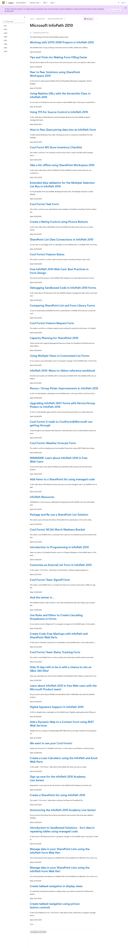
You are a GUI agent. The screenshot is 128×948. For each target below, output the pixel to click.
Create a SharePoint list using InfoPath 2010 (57, 795)
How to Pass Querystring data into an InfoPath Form (63, 129)
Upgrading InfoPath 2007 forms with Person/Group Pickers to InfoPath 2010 (62, 404)
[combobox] (13, 21)
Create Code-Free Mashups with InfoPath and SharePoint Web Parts (59, 635)
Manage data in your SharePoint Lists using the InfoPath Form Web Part (60, 850)
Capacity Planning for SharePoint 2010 (54, 338)
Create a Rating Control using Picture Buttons (59, 221)
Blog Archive (41, 19)
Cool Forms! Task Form (44, 204)
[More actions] (96, 18)
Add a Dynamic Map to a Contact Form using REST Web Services (62, 723)
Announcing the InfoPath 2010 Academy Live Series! (63, 810)
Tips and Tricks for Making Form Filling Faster (58, 57)
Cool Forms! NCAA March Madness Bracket (57, 529)
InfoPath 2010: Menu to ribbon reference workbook (62, 370)
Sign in (123, 3)
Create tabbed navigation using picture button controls (55, 905)
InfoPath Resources (42, 497)
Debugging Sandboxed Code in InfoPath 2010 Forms (63, 287)
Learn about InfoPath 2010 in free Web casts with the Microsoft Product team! (63, 687)
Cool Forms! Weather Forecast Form (53, 443)
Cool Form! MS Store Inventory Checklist (56, 147)
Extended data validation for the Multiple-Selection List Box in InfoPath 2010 (62, 184)
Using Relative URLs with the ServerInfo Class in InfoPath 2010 (60, 95)
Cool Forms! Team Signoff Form (50, 579)
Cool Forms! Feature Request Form (52, 323)
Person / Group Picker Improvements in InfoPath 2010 (64, 388)
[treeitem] (13, 25)
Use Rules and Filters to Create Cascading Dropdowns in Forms (56, 616)
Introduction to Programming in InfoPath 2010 (59, 547)
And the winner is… (42, 597)
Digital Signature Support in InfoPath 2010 (57, 707)
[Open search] (119, 3)
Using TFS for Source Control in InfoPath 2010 (59, 112)
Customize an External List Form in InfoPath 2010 (61, 565)
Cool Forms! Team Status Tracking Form (55, 652)
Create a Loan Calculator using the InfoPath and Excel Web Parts (63, 759)
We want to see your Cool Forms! (51, 743)
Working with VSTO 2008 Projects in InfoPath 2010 (62, 42)
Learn (32, 19)
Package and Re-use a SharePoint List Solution (59, 514)
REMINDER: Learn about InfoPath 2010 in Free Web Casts (58, 459)
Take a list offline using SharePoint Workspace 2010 (62, 165)
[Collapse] (24, 17)
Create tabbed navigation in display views (56, 886)
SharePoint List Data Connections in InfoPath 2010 (61, 239)
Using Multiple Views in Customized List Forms (59, 355)
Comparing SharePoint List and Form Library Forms (62, 305)
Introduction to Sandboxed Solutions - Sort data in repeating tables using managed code (62, 829)
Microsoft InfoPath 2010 (55, 19)
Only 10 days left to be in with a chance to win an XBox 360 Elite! (60, 668)
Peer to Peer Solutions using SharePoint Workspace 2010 (55, 73)
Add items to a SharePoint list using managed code (62, 479)
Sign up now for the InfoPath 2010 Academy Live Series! (58, 778)
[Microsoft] (3, 2)
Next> (32, 924)
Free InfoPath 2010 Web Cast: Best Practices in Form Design (59, 270)
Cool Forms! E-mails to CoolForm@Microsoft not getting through (61, 423)
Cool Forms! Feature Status (47, 254)
